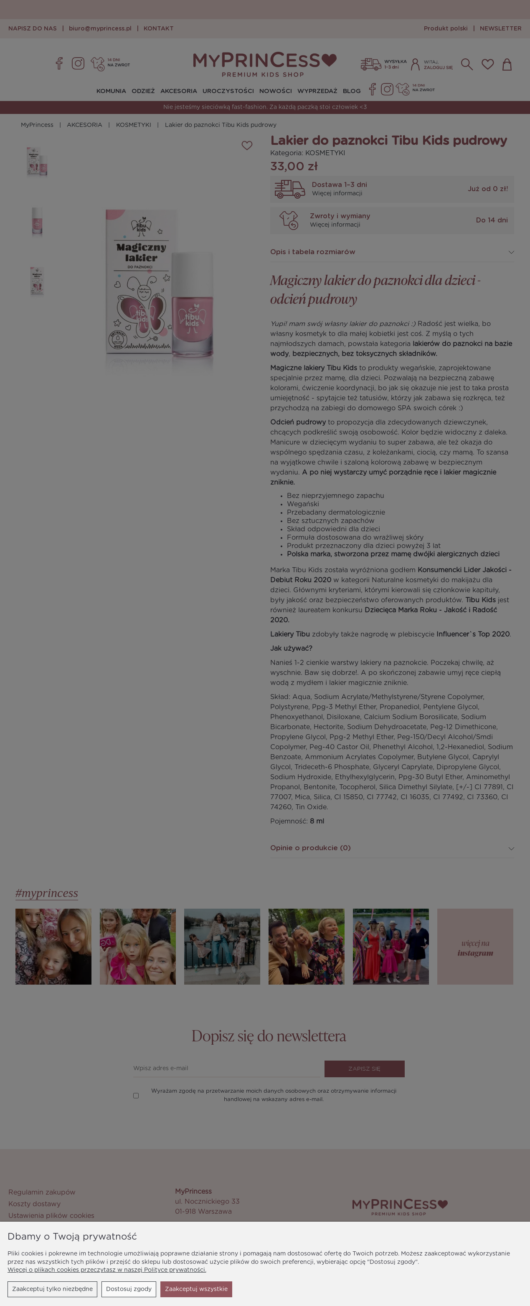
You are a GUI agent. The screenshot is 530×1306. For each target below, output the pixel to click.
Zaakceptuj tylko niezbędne (52, 1289)
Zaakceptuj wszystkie (196, 1289)
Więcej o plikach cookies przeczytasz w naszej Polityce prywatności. (107, 1270)
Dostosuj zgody (129, 1289)
